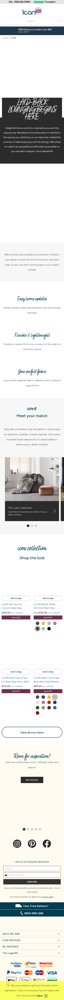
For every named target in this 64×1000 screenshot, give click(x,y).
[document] (32, 990)
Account (54, 9)
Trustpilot (50, 2)
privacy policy (48, 897)
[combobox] (32, 21)
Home (5, 38)
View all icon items (32, 732)
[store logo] (32, 11)
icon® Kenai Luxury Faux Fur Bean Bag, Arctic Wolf (15, 679)
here (39, 995)
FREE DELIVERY (22, 2)
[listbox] (48, 626)
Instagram (17, 844)
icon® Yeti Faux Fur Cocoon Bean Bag (12, 606)
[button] (28, 526)
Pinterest (32, 844)
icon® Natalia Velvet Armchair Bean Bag (44, 606)
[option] (37, 623)
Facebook (47, 844)
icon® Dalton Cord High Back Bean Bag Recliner (46, 679)
